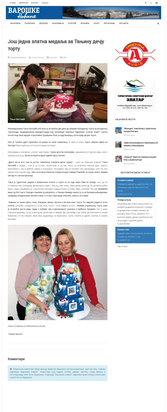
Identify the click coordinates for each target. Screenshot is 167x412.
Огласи (45, 3)
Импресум (23, 3)
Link (63, 57)
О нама (12, 3)
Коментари (130, 135)
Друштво (53, 57)
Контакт (34, 3)
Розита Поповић (36, 57)
